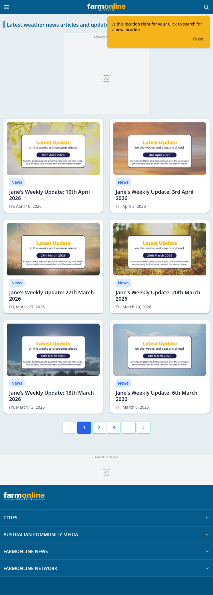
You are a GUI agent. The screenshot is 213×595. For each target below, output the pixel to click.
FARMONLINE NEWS (106, 551)
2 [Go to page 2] (99, 427)
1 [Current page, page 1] (84, 427)
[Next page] (143, 428)
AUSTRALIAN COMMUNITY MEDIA (106, 534)
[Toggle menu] (6, 7)
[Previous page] (69, 428)
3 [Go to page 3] (113, 427)
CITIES (106, 517)
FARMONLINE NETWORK (106, 568)
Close (198, 39)
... (128, 427)
